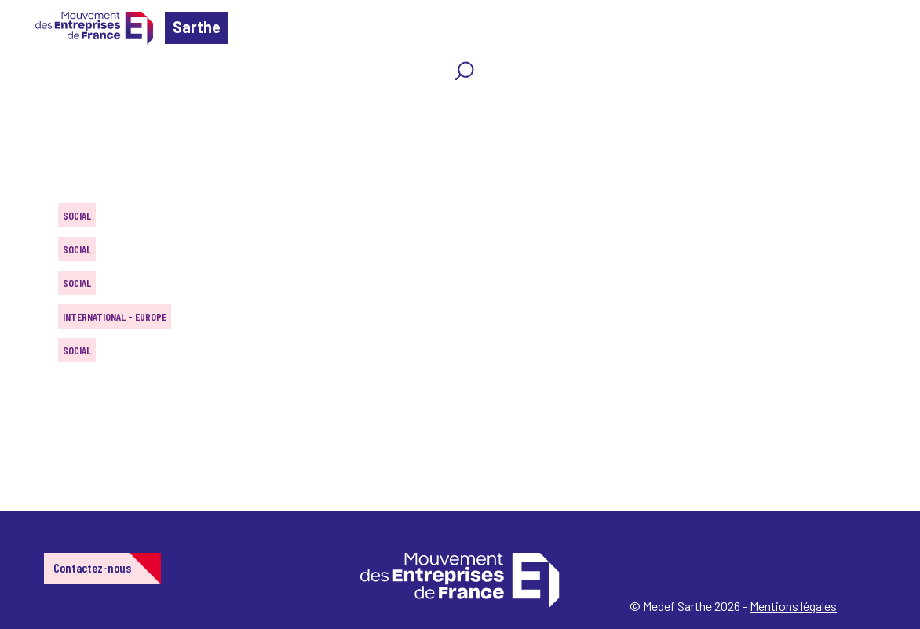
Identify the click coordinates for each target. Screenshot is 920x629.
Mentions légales (793, 605)
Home (35, 105)
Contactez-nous (92, 567)
